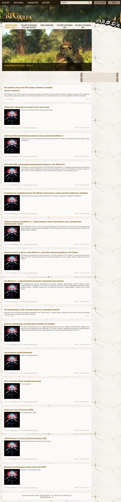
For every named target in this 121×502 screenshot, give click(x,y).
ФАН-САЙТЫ (18, 3)
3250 (77, 401)
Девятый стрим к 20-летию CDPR (18, 410)
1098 (77, 156)
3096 (77, 459)
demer (12, 99)
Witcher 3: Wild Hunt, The (31, 127)
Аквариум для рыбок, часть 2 (18, 65)
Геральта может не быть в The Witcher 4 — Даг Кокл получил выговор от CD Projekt (41, 252)
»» (53, 497)
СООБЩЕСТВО (33, 3)
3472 (77, 344)
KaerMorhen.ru (14, 127)
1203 (77, 185)
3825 (77, 373)
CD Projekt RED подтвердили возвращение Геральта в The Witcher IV (34, 164)
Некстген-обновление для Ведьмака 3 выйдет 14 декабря (29, 324)
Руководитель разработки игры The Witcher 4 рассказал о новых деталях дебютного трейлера (46, 193)
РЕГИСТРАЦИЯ (100, 3)
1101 (77, 244)
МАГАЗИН (46, 3)
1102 (77, 273)
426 (88, 99)
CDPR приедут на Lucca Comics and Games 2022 (25, 438)
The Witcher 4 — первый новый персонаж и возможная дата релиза (34, 281)
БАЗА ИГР (5, 3)
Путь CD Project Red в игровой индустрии (22, 381)
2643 (77, 487)
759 (77, 127)
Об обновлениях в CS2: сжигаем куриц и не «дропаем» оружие (32, 310)
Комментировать (84, 127)
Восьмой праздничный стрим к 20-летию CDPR (25, 467)
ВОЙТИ (114, 3)
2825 (77, 430)
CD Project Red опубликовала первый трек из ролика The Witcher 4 (33, 136)
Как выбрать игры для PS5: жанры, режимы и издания (28, 87)
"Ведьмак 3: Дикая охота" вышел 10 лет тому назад (26, 107)
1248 (77, 213)
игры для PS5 (77, 94)
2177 (88, 316)
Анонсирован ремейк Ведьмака (18, 352)
